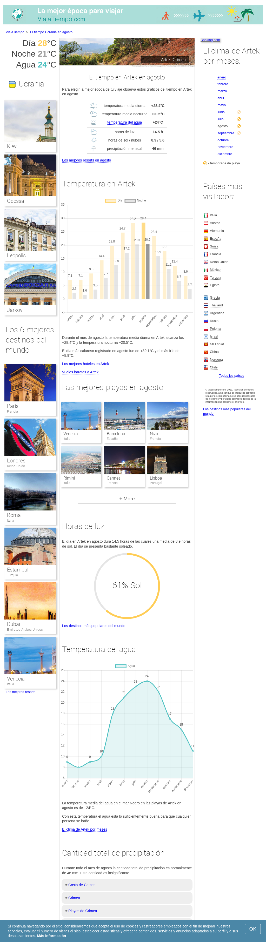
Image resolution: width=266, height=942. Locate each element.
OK (252, 929)
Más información (51, 936)
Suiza (214, 246)
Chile (214, 367)
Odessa (15, 201)
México (215, 270)
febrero (222, 84)
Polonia (215, 329)
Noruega (216, 359)
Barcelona (116, 433)
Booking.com (210, 40)
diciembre (224, 154)
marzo (222, 91)
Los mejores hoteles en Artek (85, 364)
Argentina (217, 313)
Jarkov (15, 310)
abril (220, 98)
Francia (12, 411)
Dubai (13, 624)
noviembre (225, 147)
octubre (223, 140)
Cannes (114, 478)
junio (220, 112)
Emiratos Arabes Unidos (25, 629)
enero (221, 77)
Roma (14, 515)
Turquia (12, 575)
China (214, 352)
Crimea (74, 898)
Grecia (215, 297)
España (215, 238)
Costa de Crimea (82, 885)
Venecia (70, 433)
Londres (16, 460)
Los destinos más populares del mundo (93, 626)
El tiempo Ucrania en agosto (51, 32)
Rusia (214, 321)
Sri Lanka (217, 344)
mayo (221, 105)
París (12, 406)
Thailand (216, 305)
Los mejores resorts (20, 692)
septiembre (225, 133)
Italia (10, 520)
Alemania (217, 231)
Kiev (12, 146)
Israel (214, 336)
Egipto (215, 285)
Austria (215, 223)
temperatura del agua (124, 122)
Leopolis (16, 255)
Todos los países (231, 376)
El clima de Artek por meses (84, 829)
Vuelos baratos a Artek (80, 372)
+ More (127, 498)
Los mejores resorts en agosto (86, 160)
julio (220, 119)
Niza (154, 433)
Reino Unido (16, 466)
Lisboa (156, 478)
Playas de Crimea (82, 911)
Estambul (17, 570)
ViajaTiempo (15, 32)
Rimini (69, 478)
